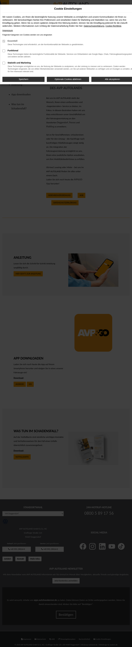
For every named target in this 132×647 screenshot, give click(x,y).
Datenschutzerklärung (94, 26)
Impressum (7, 30)
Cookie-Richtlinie (113, 26)
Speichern (23, 79)
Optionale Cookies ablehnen (68, 79)
